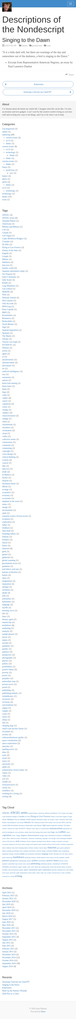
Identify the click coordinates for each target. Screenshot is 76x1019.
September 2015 (9, 937)
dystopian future (9, 483)
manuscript (6, 622)
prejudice (6, 678)
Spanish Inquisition (10, 330)
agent (4, 354)
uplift (4, 767)
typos (4, 761)
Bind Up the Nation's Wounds (14, 991)
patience (5, 652)
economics (6, 492)
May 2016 (6, 925)
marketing (6, 628)
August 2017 (7, 919)
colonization (7, 442)
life (3, 613)
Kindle (5, 283)
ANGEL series (8, 218)
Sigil (4, 327)
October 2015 (8, 934)
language (6, 605)
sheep (4, 720)
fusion (4, 543)
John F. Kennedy (9, 277)
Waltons (5, 348)
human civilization (10, 572)
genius (5, 554)
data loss (5, 469)
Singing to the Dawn (10, 985)
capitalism (6, 404)
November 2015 (9, 931)
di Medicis (6, 475)
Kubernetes (7, 988)
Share (69, 74)
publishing (6, 690)
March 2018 (7, 916)
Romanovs (6, 318)
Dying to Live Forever (11, 247)
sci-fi (8, 140)
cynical (5, 463)
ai (3, 357)
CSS (4, 230)
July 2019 (6, 904)
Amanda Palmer (9, 221)
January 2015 (7, 952)
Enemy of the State (10, 250)
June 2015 (6, 946)
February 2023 (8, 895)
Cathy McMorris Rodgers (12, 238)
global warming (8, 560)
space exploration (9, 743)
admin (4, 132)
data (4, 466)
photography (7, 658)
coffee (4, 436)
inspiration (6, 584)
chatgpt (5, 419)
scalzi (4, 714)
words (4, 788)
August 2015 (7, 940)
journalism (6, 599)
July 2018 (6, 913)
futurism (5, 548)
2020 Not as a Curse (10, 994)
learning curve (8, 610)
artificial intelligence (10, 371)
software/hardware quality (13, 737)
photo (4, 179)
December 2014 (8, 954)
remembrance (7, 696)
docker (5, 478)
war (3, 779)
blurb (4, 389)
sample (5, 711)
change (5, 410)
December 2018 (8, 910)
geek (4, 551)
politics (5, 664)
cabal (4, 395)
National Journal (9, 298)
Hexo (43, 1011)
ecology (5, 489)
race (49, 45)
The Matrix (7, 336)
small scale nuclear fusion (13, 728)
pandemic (6, 646)
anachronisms (8, 360)
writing (5, 796)
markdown (6, 625)
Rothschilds (7, 321)
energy (5, 507)
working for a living (10, 793)
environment (7, 510)
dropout (5, 481)
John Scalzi (7, 280)
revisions (6, 702)
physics (5, 661)
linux (4, 616)
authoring (6, 135)
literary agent (7, 619)
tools (4, 755)
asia (3, 374)
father (4, 525)
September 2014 (9, 963)
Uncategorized (8, 129)
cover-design (7, 454)
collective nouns (9, 439)
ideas (4, 578)
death (4, 472)
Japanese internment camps (13, 271)
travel (4, 758)
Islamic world (8, 268)
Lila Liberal (7, 289)
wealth (5, 782)
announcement (8, 362)
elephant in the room (10, 501)
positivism (37, 45)
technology (10, 152)
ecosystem (6, 498)
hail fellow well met (10, 569)
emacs (4, 504)
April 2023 (6, 892)
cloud (4, 433)
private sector (7, 684)
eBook (5, 486)
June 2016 (6, 922)
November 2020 (9, 901)
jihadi (4, 593)
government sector (10, 563)
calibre (5, 398)
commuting (7, 448)
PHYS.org (6, 306)
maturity (5, 631)
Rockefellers (7, 315)
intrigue (5, 587)
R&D (4, 312)
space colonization (10, 740)
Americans (6, 224)
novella (5, 643)
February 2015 (8, 949)
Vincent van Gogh (9, 342)
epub (4, 513)
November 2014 (9, 957)
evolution (6, 519)
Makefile (6, 292)
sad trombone (7, 705)
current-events (8, 161)
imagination (7, 581)
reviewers (6, 699)
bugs (4, 392)
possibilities (7, 667)
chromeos (6, 427)
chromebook (7, 424)
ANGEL (5, 215)
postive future (8, 669)
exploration (7, 522)
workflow (6, 790)
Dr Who (5, 244)
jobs (4, 596)
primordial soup (8, 681)
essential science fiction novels (15, 516)
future (25, 45)
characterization (8, 416)
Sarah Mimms (8, 324)
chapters (5, 413)
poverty (5, 672)
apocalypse (6, 365)
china (4, 421)
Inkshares (6, 262)
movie (4, 637)
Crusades (6, 241)
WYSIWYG (7, 345)
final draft (6, 531)
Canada (5, 233)
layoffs (5, 607)
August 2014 (7, 966)
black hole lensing (9, 383)
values (5, 773)
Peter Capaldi (7, 309)
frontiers (5, 540)
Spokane (5, 333)
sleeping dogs (8, 726)
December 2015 (8, 928)
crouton (5, 460)
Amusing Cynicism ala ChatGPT (16, 982)
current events (12, 138)
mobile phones (8, 634)
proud (4, 687)
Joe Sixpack (7, 274)
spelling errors (8, 749)
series (4, 717)
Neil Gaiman (7, 300)
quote (4, 182)
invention (6, 590)
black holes (7, 386)
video (4, 776)
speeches (6, 746)
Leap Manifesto (8, 286)
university (6, 764)
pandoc (5, 649)
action (4, 351)
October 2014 (8, 960)
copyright (6, 451)
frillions (5, 537)
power (4, 675)
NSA (4, 295)
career (4, 407)
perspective (7, 655)
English (5, 253)
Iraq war (5, 265)
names (5, 640)
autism (5, 380)
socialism (6, 731)
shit (3, 723)
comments (6, 445)
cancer (5, 401)
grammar (6, 566)
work (4, 200)
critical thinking (8, 457)
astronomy (6, 377)
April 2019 (6, 907)
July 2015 (6, 943)
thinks (8, 143)
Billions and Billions (10, 227)
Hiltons (5, 259)
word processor (8, 785)
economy (6, 495)
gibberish (6, 557)
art (3, 368)
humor (5, 176)
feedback (6, 528)
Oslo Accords (7, 303)
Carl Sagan (6, 236)
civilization (7, 430)
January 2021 (7, 898)
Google (5, 256)
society (5, 734)
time (4, 752)
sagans (5, 708)
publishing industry (10, 693)
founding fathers (9, 534)
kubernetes (6, 602)
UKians (5, 339)
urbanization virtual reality (13, 770)
